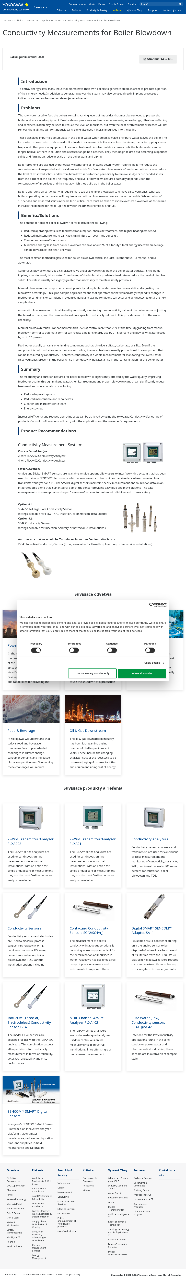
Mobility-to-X (13, 1237)
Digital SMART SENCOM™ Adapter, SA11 (152, 930)
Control (61, 1187)
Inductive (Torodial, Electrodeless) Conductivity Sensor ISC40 (29, 1022)
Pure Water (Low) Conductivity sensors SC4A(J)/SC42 (148, 1022)
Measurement (64, 1192)
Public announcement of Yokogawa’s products (66, 1222)
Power (13, 645)
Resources (32, 20)
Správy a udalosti (77, 4)
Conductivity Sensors (24, 928)
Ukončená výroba (66, 1231)
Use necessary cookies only (92, 673)
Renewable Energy (16, 1199)
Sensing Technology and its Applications (118, 1231)
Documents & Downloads (90, 1180)
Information (63, 1183)
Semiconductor (14, 1246)
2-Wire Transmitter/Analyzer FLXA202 (31, 841)
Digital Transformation (116, 1208)
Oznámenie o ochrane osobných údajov (41, 1274)
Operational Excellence (38, 1205)
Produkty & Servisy (96, 10)
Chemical (11, 1190)
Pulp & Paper (13, 1213)
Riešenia (76, 10)
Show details (152, 662)
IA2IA (111, 1202)
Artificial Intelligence (118, 1214)
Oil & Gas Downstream (88, 730)
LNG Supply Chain (16, 1185)
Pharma (11, 1241)
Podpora (152, 10)
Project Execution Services (66, 1203)
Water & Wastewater (13, 1224)
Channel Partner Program (142, 1213)
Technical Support (143, 1178)
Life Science (63, 1213)
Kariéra (101, 4)
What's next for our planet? (118, 1180)
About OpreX (114, 1193)
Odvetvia (61, 10)
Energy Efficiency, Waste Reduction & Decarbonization (42, 1213)
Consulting (63, 1196)
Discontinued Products (140, 1205)
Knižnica (117, 10)
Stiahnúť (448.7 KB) (158, 59)
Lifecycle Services (66, 1208)
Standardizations (117, 1239)
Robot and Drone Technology (117, 1223)
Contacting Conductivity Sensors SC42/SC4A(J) (89, 930)
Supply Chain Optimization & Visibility (39, 1224)
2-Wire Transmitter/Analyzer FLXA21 (93, 841)
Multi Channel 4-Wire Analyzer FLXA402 (87, 1020)
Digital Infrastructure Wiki (117, 1253)
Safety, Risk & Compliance (39, 1190)
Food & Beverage (21, 730)
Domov (7, 20)
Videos (86, 1190)
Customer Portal (142, 1199)
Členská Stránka (116, 4)
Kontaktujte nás (172, 10)
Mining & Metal (14, 1204)
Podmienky (11, 1274)
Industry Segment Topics (117, 1187)
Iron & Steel (13, 1217)
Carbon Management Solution (39, 1247)
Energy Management (39, 1257)
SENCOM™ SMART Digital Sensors (28, 1113)
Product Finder (141, 1194)
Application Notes (52, 20)
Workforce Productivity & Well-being (42, 1181)
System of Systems (118, 1197)
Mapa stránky (73, 1274)
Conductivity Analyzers (150, 839)
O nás (92, 4)
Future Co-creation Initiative (117, 1245)
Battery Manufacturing (14, 1231)
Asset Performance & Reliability (42, 1197)
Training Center (142, 1190)
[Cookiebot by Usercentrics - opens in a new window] (152, 605)
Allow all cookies (142, 673)
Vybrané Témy (135, 10)
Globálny (131, 4)
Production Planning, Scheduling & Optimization (39, 1236)
